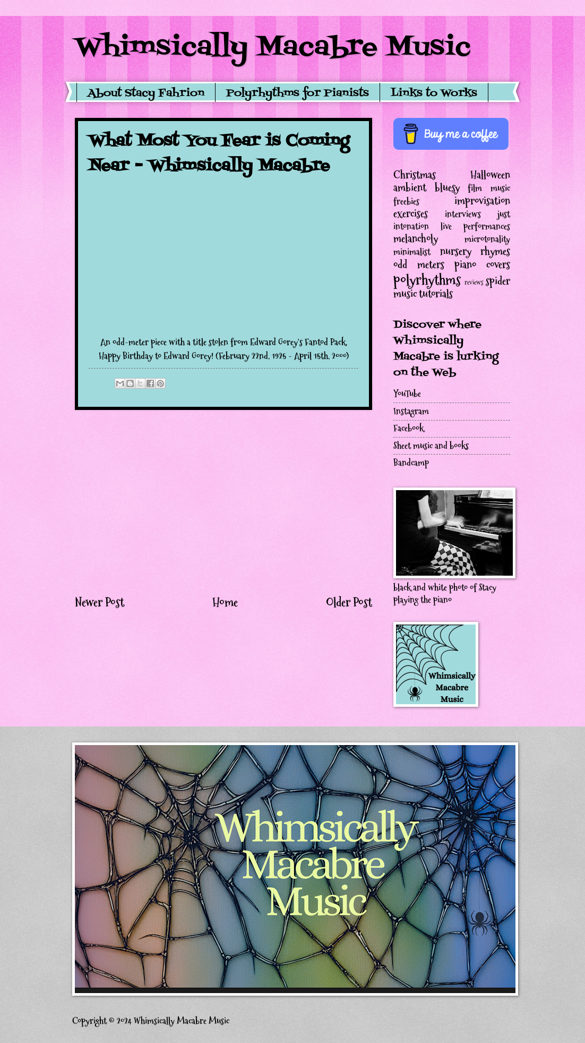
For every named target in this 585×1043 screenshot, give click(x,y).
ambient (409, 187)
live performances (475, 226)
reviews (474, 282)
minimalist (412, 252)
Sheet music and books (431, 446)
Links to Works (434, 93)
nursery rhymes (475, 251)
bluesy (447, 187)
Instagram (411, 411)
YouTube (407, 394)
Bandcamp (411, 463)
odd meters (418, 264)
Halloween (490, 174)
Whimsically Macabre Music (273, 48)
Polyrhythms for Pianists (297, 93)
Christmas (414, 174)
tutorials (436, 293)
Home (225, 602)
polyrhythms (427, 279)
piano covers (482, 264)
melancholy (415, 238)
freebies (406, 201)
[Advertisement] (223, 502)
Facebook (408, 428)
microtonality (487, 239)
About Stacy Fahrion (146, 93)
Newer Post (99, 602)
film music (489, 188)
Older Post (349, 602)
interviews (463, 214)
